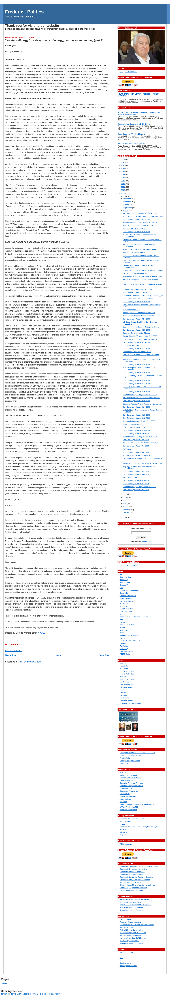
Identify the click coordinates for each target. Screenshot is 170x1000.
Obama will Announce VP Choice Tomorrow (140, 339)
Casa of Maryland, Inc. (128, 780)
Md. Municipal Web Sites (129, 941)
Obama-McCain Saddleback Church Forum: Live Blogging (142, 387)
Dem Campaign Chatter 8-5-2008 (136, 471)
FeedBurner (146, 541)
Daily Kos (123, 663)
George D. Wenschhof (128, 72)
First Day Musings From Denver (135, 292)
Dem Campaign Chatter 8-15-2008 (136, 401)
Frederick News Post (128, 596)
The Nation (124, 646)
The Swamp (124, 698)
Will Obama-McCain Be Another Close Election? (141, 398)
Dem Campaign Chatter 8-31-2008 (136, 219)
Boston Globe (125, 582)
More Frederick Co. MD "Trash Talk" (137, 455)
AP (121, 574)
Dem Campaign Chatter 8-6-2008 (136, 452)
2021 (123, 159)
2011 (123, 187)
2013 (123, 181)
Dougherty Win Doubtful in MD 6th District (134, 124)
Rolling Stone (125, 630)
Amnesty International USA (130, 778)
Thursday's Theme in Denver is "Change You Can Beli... (142, 240)
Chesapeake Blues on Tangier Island (137, 352)
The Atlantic (124, 638)
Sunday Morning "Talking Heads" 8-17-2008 (140, 395)
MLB (121, 958)
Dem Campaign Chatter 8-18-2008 (136, 380)
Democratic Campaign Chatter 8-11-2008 (139, 421)
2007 (123, 517)
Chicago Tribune (126, 585)
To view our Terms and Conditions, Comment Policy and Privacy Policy (30, 994)
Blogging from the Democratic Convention (139, 313)
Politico (122, 622)
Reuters (123, 628)
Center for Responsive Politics (131, 786)
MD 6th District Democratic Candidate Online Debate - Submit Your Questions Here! (139, 113)
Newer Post (11, 655)
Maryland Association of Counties (133, 933)
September (127, 208)
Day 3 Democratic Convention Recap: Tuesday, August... (141, 256)
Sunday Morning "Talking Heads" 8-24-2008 (140, 336)
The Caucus (124, 682)
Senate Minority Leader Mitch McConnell (135, 905)
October (126, 205)
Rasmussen (124, 830)
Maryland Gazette (126, 601)
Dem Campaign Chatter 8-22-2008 (136, 342)
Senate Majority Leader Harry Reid (133, 888)
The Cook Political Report (130, 641)
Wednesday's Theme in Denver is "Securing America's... (140, 266)
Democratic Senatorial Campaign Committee (137, 877)
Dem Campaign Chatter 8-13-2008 (136, 415)
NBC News (124, 606)
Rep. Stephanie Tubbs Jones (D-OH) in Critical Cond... (141, 355)
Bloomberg (124, 580)
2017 (123, 168)
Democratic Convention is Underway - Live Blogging (143, 295)
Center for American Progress (131, 783)
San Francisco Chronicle (129, 636)
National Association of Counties (132, 943)
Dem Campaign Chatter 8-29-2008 (136, 232)
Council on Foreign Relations (131, 755)
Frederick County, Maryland (130, 922)
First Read (124, 669)
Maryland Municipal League (130, 935)
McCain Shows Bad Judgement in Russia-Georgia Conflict (142, 411)
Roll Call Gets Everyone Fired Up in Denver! (140, 249)
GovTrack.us (124, 794)
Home (58, 655)
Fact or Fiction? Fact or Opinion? (135, 273)
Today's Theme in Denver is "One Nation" (139, 299)
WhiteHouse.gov (126, 844)
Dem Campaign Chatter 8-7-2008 (136, 446)
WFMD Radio (125, 654)
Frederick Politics (24, 11)
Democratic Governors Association (133, 869)
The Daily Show (126, 687)
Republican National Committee (132, 910)
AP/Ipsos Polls (125, 822)
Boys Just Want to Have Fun (134, 424)
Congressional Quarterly (129, 590)
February (127, 510)
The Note (123, 693)
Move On (123, 802)
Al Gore (123, 772)
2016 (123, 172)
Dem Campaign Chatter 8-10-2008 (136, 430)
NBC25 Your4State (127, 609)
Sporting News (125, 963)
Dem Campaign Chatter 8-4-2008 (136, 474)
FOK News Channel (127, 671)
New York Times (126, 612)
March (126, 507)
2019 (123, 162)
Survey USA (124, 832)
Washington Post (126, 651)
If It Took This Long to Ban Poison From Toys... (141, 443)
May (125, 500)
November (127, 202)
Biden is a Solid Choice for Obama (136, 333)
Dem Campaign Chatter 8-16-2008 (136, 392)
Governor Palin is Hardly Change (135, 229)
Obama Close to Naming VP (134, 427)
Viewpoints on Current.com (130, 703)
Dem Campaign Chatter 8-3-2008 (136, 480)
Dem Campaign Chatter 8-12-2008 (136, 418)
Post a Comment (13, 650)
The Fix (122, 690)
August (126, 211)
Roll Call (123, 677)
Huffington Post (126, 598)
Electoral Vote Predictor (129, 565)
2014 (123, 178)
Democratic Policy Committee (131, 874)
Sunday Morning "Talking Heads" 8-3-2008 (139, 487)
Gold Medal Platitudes (131, 310)
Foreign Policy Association (130, 761)
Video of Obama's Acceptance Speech (138, 226)
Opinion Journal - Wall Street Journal (134, 617)
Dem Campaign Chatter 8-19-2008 (136, 372)
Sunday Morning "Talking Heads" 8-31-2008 (140, 222)
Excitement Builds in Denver (134, 253)
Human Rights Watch (128, 796)
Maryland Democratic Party (130, 882)
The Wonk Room (126, 701)
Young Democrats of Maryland (131, 890)
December (127, 198)
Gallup (122, 824)
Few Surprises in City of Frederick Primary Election (138, 95)
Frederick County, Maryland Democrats (135, 880)
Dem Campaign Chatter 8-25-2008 (136, 302)
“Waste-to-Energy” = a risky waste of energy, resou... (143, 276)
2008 (123, 196)
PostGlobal (124, 763)
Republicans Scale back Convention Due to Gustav (143, 216)
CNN (121, 588)
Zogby (122, 835)
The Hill (123, 644)
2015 (123, 175)
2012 (123, 184)
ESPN (122, 955)
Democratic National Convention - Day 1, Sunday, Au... (142, 306)
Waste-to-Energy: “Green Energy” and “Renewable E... (142, 459)
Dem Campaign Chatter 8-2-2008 (136, 484)
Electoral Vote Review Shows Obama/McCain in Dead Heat (141, 360)
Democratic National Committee (132, 872)
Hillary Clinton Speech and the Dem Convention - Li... (142, 280)
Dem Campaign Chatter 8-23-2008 (136, 330)
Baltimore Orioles (126, 952)
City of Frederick (126, 919)
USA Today (124, 649)
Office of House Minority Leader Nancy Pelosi (137, 885)
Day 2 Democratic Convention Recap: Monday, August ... (141, 261)
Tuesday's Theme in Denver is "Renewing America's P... (143, 285)
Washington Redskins (128, 966)
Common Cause (126, 788)
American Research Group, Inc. (132, 819)
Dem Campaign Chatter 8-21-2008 (136, 349)
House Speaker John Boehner (131, 907)
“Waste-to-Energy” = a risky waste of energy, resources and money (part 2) (54, 40)
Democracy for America (129, 791)
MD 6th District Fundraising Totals (131, 144)
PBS (121, 620)
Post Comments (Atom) (30, 661)
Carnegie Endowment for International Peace (137, 753)
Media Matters (125, 799)
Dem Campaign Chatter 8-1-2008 (136, 490)
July (125, 494)
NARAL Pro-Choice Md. (129, 807)
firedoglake (124, 666)
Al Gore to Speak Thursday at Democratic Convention (139, 368)
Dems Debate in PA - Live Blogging (131, 134)
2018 (123, 165)
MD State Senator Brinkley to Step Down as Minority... (140, 323)
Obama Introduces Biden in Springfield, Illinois (141, 327)
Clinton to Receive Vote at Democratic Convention (142, 404)
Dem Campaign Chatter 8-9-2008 (136, 434)
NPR (121, 614)
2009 (123, 193)
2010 (123, 190)
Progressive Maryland (128, 810)
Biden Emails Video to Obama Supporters (139, 316)
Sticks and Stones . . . (131, 477)
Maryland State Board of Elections (133, 938)
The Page (123, 695)
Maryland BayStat (126, 927)
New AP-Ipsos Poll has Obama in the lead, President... (139, 467)
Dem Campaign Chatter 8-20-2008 (136, 364)
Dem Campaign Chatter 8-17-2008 (136, 384)
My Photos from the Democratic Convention (140, 213)
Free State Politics (127, 674)
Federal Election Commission (131, 930)
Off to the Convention (131, 345)
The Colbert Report (127, 685)
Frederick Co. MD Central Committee (134, 899)
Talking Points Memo (128, 679)
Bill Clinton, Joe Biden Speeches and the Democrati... (139, 245)
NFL (121, 960)
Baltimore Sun (125, 577)
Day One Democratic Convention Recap (138, 289)
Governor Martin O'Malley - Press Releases (137, 925)
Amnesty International (128, 775)
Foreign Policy (125, 758)
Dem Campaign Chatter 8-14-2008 (136, 407)
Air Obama (127, 449)
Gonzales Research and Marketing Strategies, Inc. (139, 827)
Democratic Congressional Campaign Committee (139, 866)
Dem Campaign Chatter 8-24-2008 (136, 319)
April (125, 503)
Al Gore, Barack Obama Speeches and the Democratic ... (139, 236)
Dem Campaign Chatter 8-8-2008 (136, 440)
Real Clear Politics (127, 625)
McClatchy (124, 604)
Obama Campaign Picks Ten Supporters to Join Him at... (143, 376)
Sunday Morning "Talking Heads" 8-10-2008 (140, 437)
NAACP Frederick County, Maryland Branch (137, 804)
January (126, 513)
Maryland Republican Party (130, 902)
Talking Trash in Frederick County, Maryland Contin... (143, 270)
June (125, 497)
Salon (122, 633)
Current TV (124, 593)
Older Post (104, 655)
